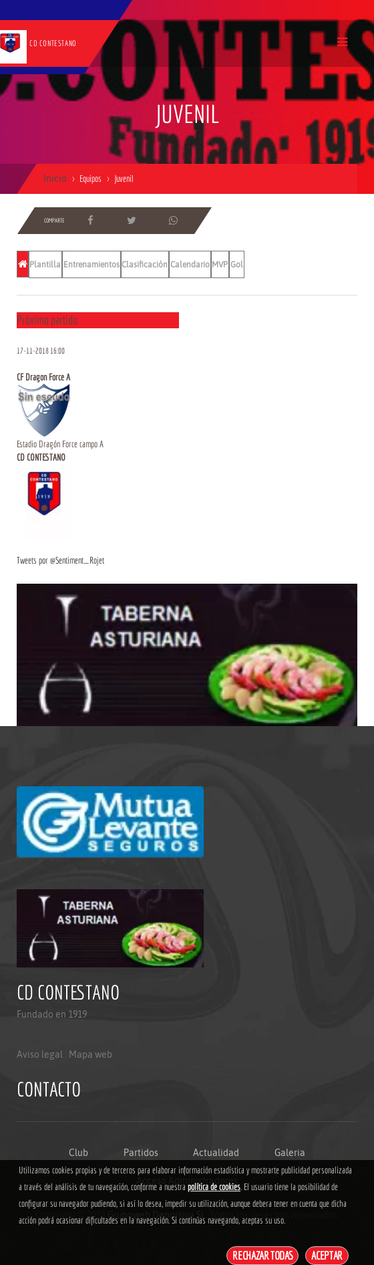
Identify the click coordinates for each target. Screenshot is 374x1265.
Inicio (55, 178)
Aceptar (327, 1255)
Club (78, 1152)
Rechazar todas (262, 1255)
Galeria (289, 1152)
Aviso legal (40, 1054)
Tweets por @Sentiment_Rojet (60, 560)
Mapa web (90, 1054)
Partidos (141, 1152)
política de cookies (214, 1186)
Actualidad (216, 1152)
